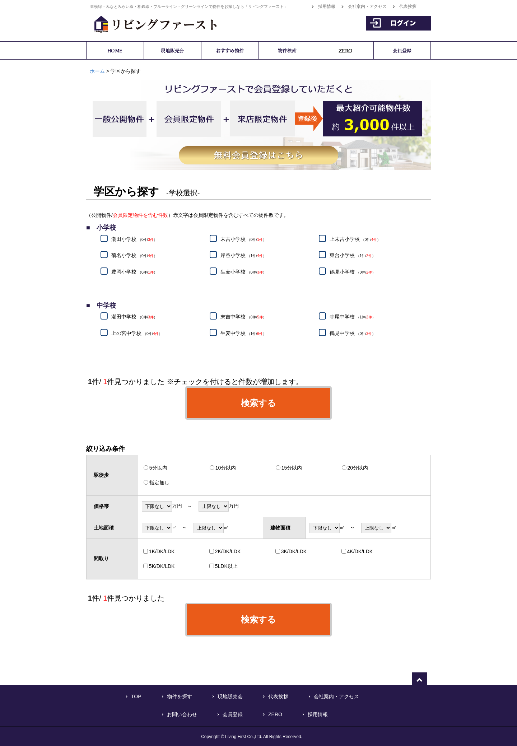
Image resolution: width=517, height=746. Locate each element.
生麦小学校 (243, 272)
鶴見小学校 (353, 272)
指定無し (159, 482)
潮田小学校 (134, 239)
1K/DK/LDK (162, 551)
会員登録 (233, 714)
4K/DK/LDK (360, 551)
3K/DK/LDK (294, 551)
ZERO (275, 714)
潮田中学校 (134, 317)
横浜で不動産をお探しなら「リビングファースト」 (151, 23)
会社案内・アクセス (367, 6)
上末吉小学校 (355, 239)
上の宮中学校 (136, 333)
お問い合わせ (182, 714)
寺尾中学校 (353, 317)
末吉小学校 (243, 239)
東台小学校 (353, 255)
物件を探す (179, 696)
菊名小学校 (134, 255)
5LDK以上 (226, 566)
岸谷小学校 (243, 255)
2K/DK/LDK (228, 551)
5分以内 (158, 468)
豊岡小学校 (134, 272)
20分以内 (358, 468)
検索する (258, 403)
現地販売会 (230, 696)
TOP (136, 696)
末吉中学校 (243, 317)
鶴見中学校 (353, 333)
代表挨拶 (407, 6)
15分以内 (291, 468)
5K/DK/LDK (162, 566)
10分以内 (225, 468)
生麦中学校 (243, 333)
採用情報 (326, 6)
